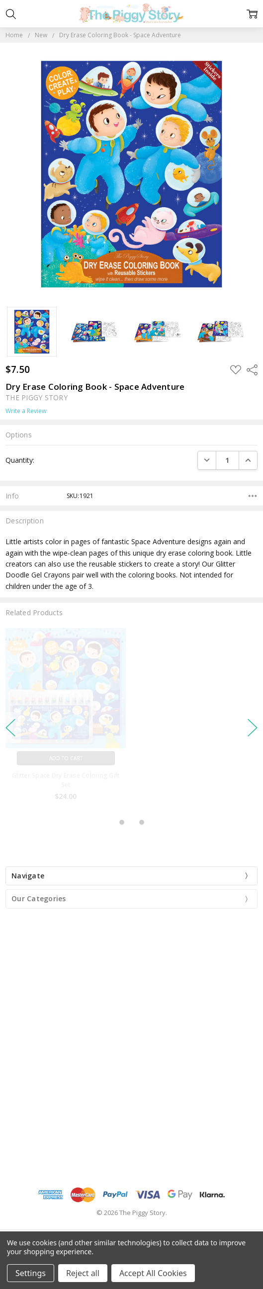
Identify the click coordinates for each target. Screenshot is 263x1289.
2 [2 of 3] (132, 822)
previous (10, 727)
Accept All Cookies (153, 1273)
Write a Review (25, 411)
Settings (30, 1273)
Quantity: (19, 460)
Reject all (82, 1273)
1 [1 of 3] (122, 822)
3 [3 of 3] (142, 822)
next (252, 727)
